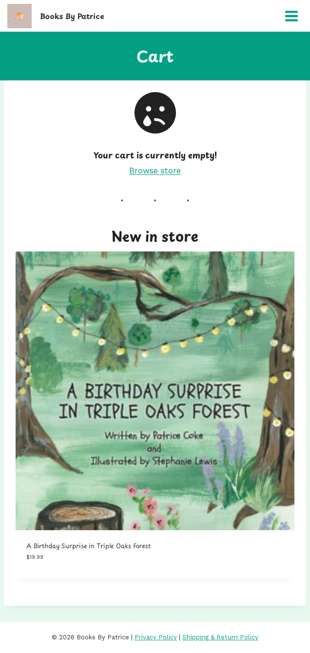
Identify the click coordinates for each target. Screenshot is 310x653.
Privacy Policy (156, 637)
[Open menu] (291, 16)
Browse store (155, 170)
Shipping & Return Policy (220, 637)
